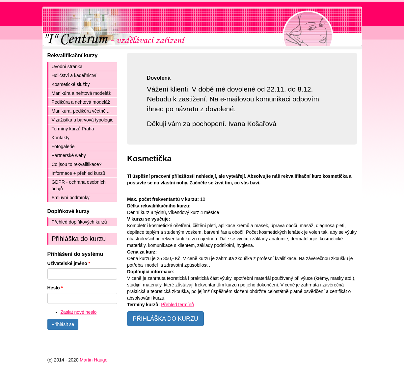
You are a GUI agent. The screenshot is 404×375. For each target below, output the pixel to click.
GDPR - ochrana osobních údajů (79, 185)
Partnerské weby (69, 155)
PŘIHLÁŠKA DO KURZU (165, 318)
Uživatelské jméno (69, 263)
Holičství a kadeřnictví (74, 75)
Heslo (55, 287)
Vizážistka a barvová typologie (83, 119)
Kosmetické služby (71, 84)
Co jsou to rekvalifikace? (77, 164)
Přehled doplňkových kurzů (79, 222)
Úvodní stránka (67, 66)
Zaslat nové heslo (79, 312)
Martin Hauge (93, 359)
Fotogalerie (63, 146)
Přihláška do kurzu (79, 238)
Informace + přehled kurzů (78, 173)
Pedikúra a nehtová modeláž (81, 102)
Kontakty (60, 137)
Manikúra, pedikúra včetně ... (81, 111)
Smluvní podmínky (71, 197)
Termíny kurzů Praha (73, 128)
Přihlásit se (63, 324)
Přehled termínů (177, 304)
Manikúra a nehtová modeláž (81, 93)
